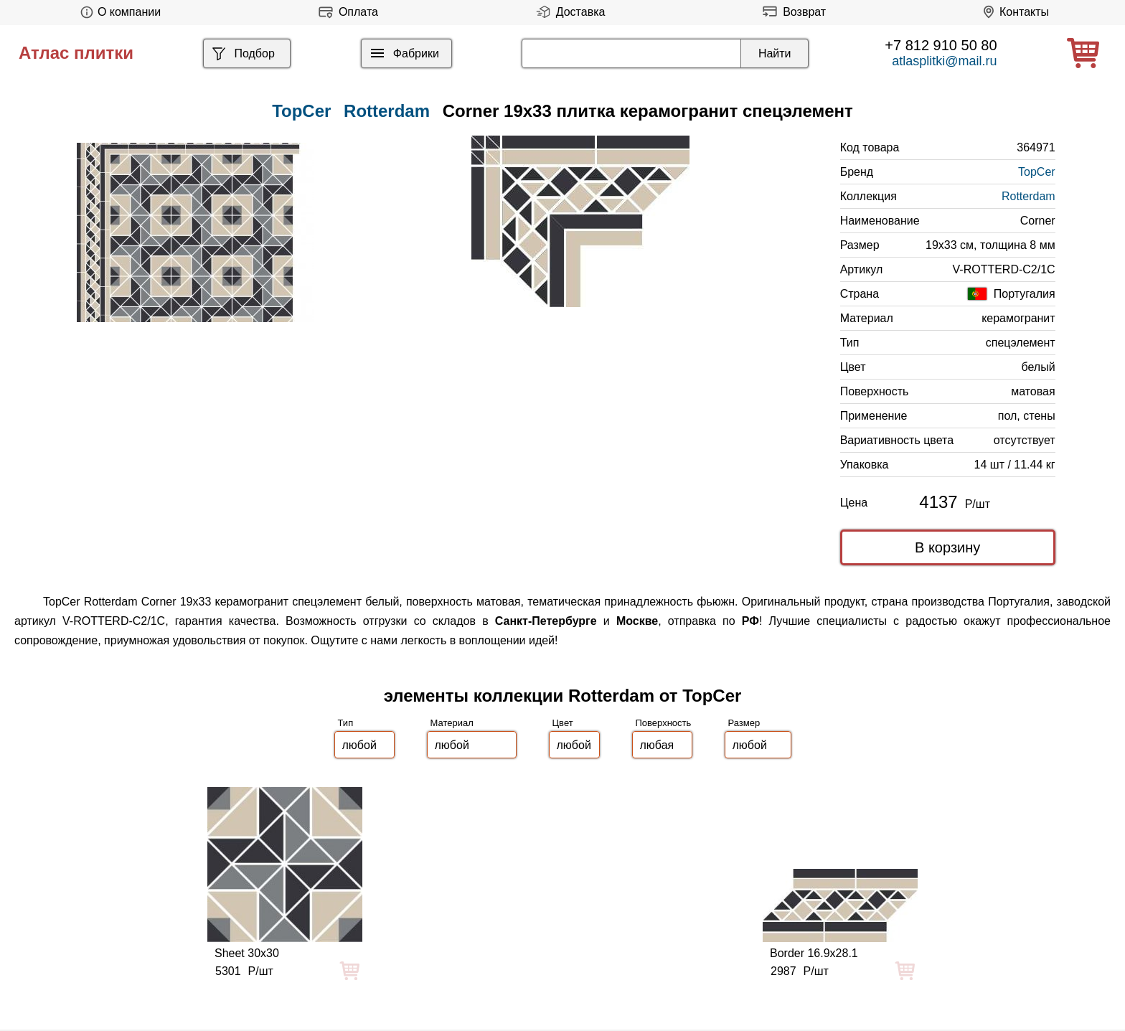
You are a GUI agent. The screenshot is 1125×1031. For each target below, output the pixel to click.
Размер (744, 722)
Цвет (562, 722)
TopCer (1036, 172)
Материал (452, 722)
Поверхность (664, 722)
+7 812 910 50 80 (941, 45)
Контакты (1013, 11)
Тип (346, 722)
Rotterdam (387, 111)
